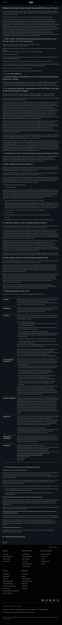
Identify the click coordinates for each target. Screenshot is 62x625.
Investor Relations (26, 578)
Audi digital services (45, 561)
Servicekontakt (6, 588)
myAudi (42, 563)
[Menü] (5, 2)
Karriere (24, 576)
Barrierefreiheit (15, 612)
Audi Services (44, 556)
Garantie (43, 558)
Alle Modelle (6, 554)
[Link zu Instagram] (46, 600)
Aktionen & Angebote (27, 563)
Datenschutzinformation (31, 609)
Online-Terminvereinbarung (9, 586)
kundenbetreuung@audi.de (14, 73)
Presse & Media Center (27, 581)
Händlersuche (6, 576)
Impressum (5, 609)
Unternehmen (25, 574)
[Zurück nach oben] (54, 547)
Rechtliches (11, 609)
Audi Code (5, 578)
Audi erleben (25, 586)
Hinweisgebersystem (20, 609)
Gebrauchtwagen (26, 558)
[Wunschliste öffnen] (54, 2)
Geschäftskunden (26, 566)
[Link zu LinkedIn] (54, 600)
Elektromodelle (6, 558)
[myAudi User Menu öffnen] (57, 2)
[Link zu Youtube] (50, 600)
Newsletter (24, 588)
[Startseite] (31, 2)
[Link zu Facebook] (42, 600)
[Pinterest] (57, 600)
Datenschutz (25, 583)
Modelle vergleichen (7, 556)
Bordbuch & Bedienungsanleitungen (11, 590)
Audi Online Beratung (8, 583)
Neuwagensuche (25, 554)
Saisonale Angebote (45, 554)
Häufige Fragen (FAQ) (8, 581)
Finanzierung (25, 561)
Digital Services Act (24, 612)
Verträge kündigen (7, 593)
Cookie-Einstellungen (43, 609)
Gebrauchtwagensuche (27, 556)
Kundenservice (6, 574)
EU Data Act (32, 612)
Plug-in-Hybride (6, 561)
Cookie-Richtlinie (6, 612)
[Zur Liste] (6, 542)
